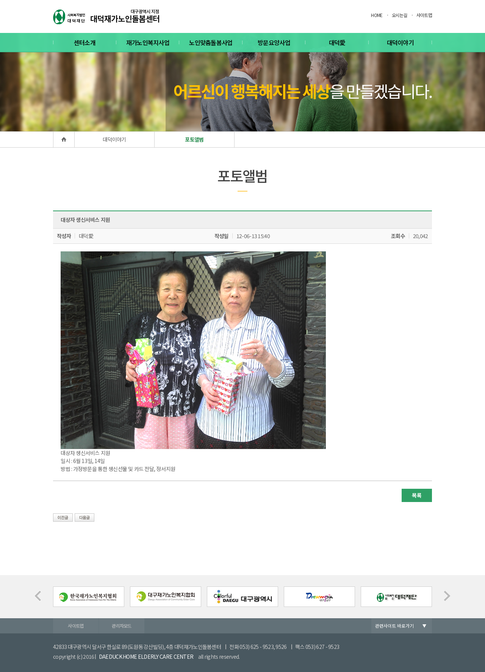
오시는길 (399, 15)
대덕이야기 (400, 42)
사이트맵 (424, 15)
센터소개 (84, 42)
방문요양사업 (274, 42)
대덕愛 (337, 42)
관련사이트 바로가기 (394, 625)
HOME (376, 15)
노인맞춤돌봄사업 (210, 42)
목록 (416, 495)
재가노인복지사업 (147, 42)
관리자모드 (121, 625)
